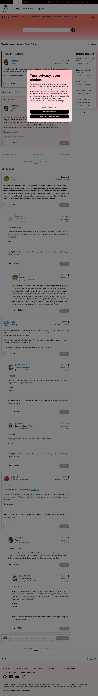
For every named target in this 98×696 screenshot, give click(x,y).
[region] (49, 96)
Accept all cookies (49, 111)
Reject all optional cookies (49, 116)
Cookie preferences (49, 107)
